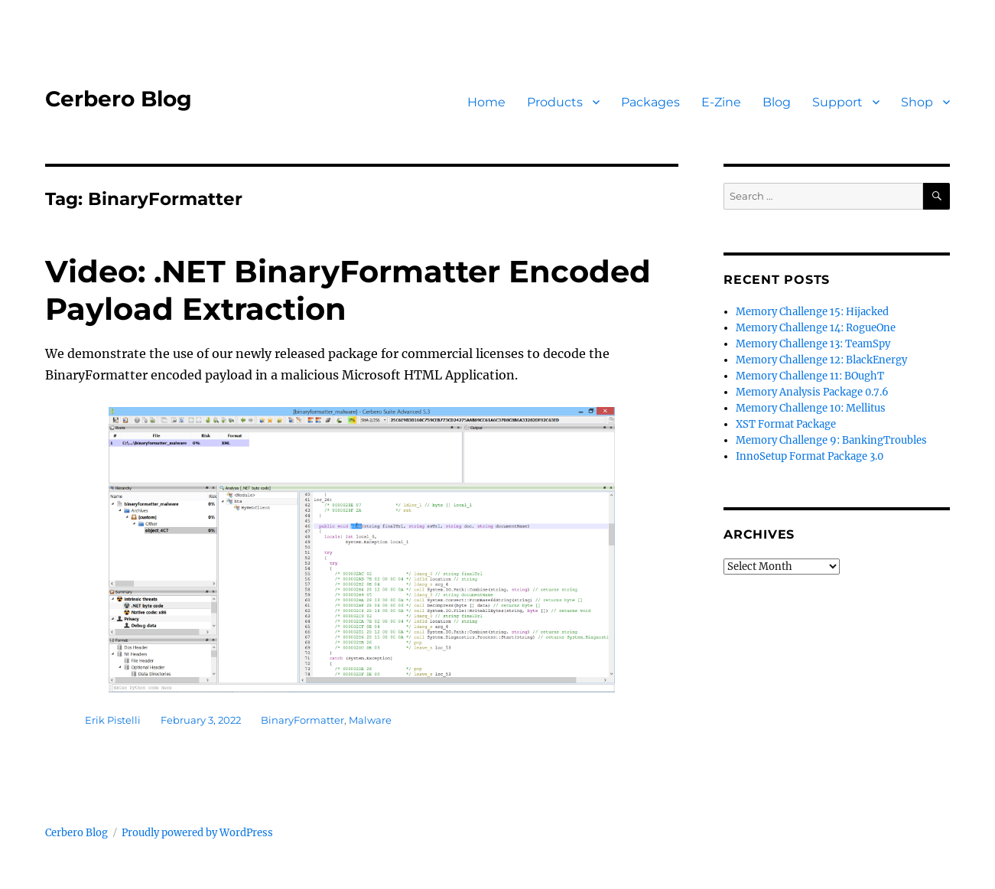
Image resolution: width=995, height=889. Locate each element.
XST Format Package (786, 424)
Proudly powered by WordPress (197, 832)
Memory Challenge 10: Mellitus (811, 408)
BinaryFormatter (302, 720)
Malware (370, 720)
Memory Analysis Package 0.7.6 (812, 392)
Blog (777, 102)
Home (486, 102)
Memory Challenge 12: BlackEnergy (821, 359)
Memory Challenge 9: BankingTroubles (831, 440)
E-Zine (721, 102)
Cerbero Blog (118, 99)
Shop (917, 102)
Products (555, 102)
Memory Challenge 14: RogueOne (816, 327)
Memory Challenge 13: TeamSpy (813, 343)
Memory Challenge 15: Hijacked (812, 311)
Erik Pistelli (113, 720)
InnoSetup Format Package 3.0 (809, 456)
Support (837, 102)
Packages (650, 102)
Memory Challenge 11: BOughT (810, 376)
